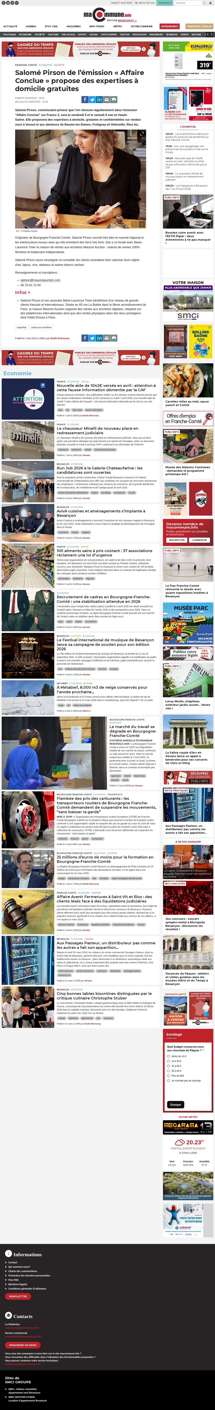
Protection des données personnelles (29, 1275)
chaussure (63, 450)
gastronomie (87, 1018)
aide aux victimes (66, 924)
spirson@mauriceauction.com (40, 280)
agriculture (116, 776)
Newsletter (18, 1296)
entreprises (83, 924)
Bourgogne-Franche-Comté (127, 719)
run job (132, 493)
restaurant (108, 1018)
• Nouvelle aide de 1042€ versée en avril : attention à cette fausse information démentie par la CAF (185, 163)
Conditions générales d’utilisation (27, 1288)
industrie (115, 780)
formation (104, 878)
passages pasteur (132, 971)
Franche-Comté (26, 65)
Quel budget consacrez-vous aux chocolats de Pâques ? (185, 1048)
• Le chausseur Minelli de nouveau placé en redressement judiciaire (184, 176)
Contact (12, 1262)
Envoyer (175, 1104)
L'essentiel (188, 126)
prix (98, 1018)
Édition (112, 20)
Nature (87, 683)
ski (68, 705)
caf (67, 410)
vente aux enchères (41, 327)
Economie (45, 65)
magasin (86, 532)
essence (74, 839)
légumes (90, 578)
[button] (204, 3)
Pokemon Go (64, 975)
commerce (76, 450)
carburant (62, 839)
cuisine (75, 532)
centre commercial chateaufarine (73, 493)
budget (61, 878)
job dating (105, 493)
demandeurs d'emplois (79, 878)
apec (60, 621)
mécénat (102, 669)
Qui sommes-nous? (19, 1266)
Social (85, 381)
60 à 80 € (176, 1071)
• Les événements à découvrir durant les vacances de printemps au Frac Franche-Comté (187, 137)
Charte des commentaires (22, 1271)
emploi (94, 493)
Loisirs (89, 939)
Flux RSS (13, 1280)
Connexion (199, 540)
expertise (22, 327)
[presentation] (134, 224)
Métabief (62, 683)
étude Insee (139, 776)
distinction (73, 1018)
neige (60, 705)
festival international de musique (80, 669)
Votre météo (188, 1117)
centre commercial (85, 971)
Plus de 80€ (177, 1075)
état (94, 878)
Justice (96, 893)
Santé (84, 547)
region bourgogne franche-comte (126, 878)
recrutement (119, 493)
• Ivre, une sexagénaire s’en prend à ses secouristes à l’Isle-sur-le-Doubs (187, 149)
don (60, 669)
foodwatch (77, 578)
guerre (85, 839)
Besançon (63, 464)
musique (114, 669)
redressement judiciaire (105, 450)
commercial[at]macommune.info (23, 1336)
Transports (114, 794)
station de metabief (82, 705)
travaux (141, 924)
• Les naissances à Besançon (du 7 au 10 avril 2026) (186, 187)
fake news (77, 410)
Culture (76, 636)
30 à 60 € (176, 1066)
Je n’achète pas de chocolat (186, 1080)
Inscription (177, 540)
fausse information (94, 410)
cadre (69, 621)
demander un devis (22, 1345)
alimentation (63, 578)
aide (60, 410)
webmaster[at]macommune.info (22, 1364)
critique (61, 1018)
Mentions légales (17, 1284)
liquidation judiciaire (100, 924)
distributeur (115, 971)
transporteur (97, 839)
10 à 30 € (176, 1061)
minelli (88, 450)
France (61, 381)
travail (125, 780)
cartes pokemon (65, 971)
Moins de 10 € (178, 1056)
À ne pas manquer (188, 841)
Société (59, 65)
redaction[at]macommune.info (22, 1327)
